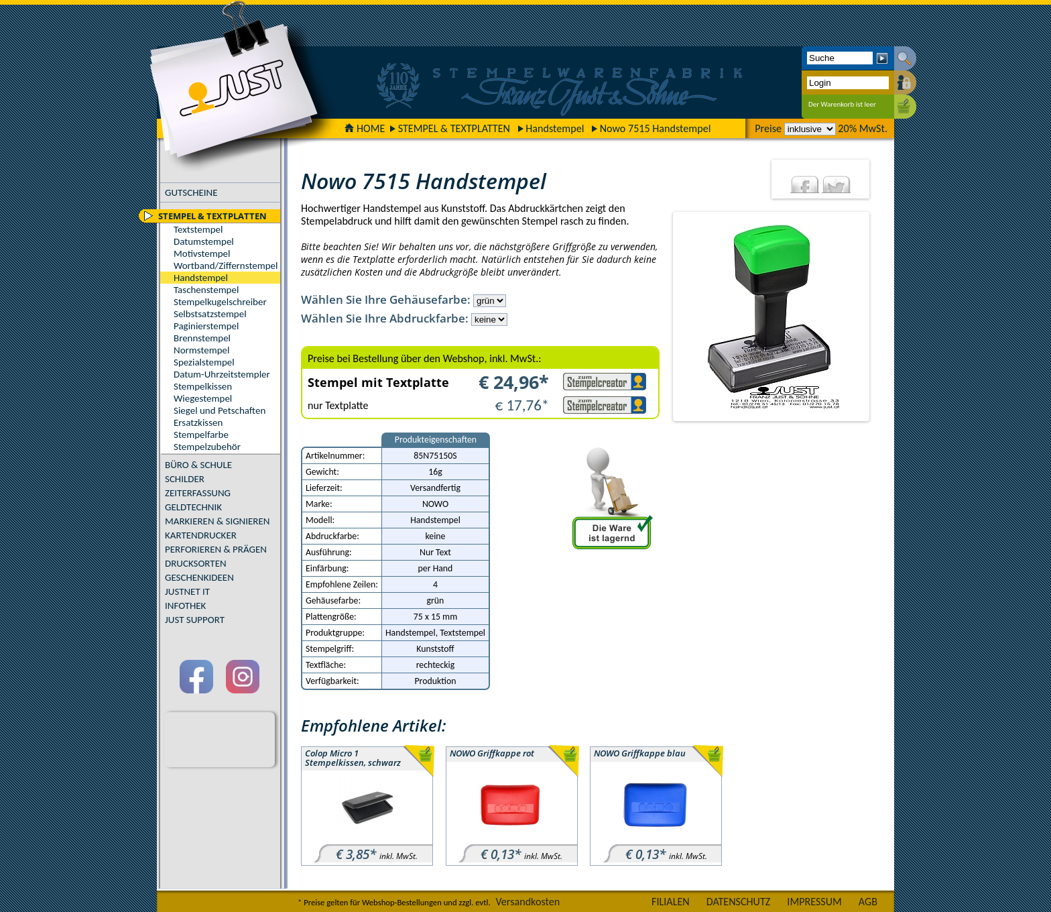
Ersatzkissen (198, 422)
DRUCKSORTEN (196, 563)
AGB (868, 901)
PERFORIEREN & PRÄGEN (216, 549)
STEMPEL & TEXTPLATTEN (454, 128)
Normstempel (201, 350)
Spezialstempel (204, 362)
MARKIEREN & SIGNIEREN (217, 521)
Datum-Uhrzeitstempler (222, 374)
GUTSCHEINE (191, 192)
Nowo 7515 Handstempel (655, 128)
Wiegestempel (203, 398)
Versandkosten (527, 901)
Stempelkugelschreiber (220, 302)
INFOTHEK (185, 606)
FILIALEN (671, 901)
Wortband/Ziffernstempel (225, 266)
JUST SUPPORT (195, 620)
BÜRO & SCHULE (198, 465)
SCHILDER (184, 479)
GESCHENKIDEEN (199, 577)
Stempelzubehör (207, 447)
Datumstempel (204, 241)
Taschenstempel (206, 290)
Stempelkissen (203, 386)
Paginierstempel (206, 326)
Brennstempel (202, 338)
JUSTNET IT (187, 591)
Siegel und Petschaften (219, 410)
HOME (365, 128)
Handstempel (555, 128)
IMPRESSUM (814, 901)
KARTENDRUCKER (201, 535)
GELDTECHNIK (193, 507)
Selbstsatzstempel (210, 314)
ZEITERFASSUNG (198, 493)
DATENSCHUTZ (738, 901)
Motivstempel (202, 253)
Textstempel (198, 229)
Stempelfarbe (201, 435)
